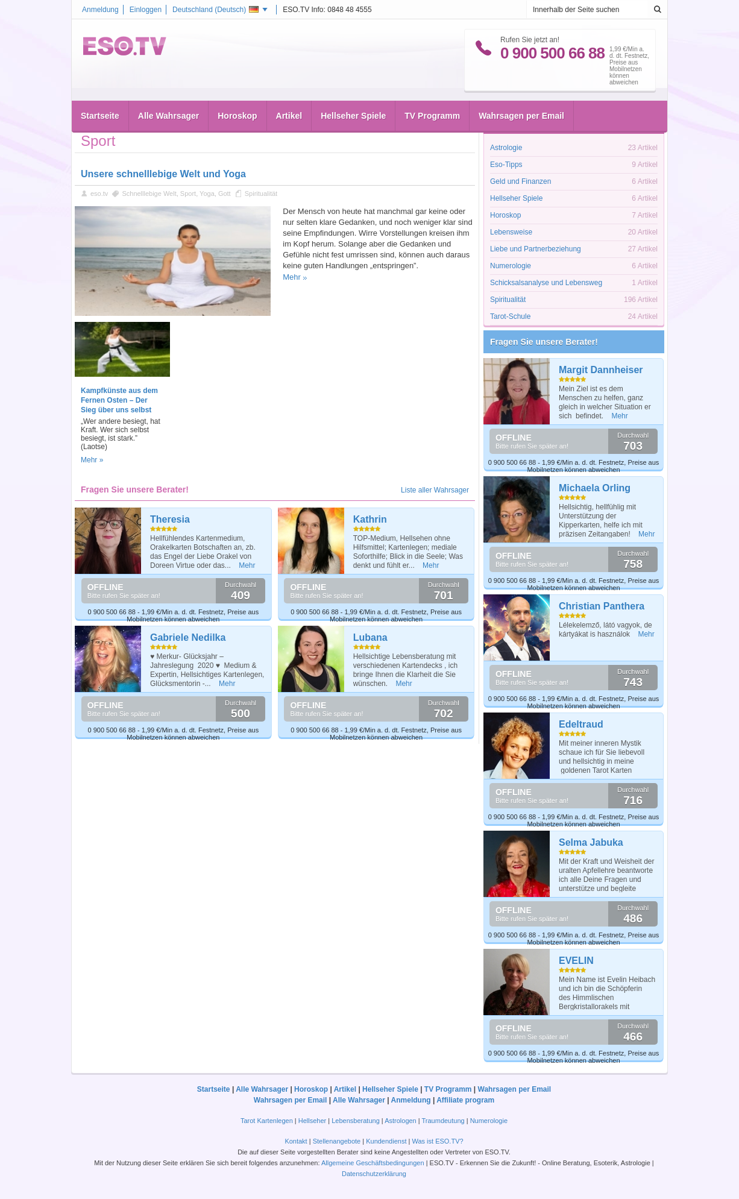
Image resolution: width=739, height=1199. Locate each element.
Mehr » (92, 460)
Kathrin (370, 519)
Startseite (100, 116)
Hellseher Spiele (353, 116)
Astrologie (506, 147)
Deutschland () (215, 9)
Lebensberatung (356, 1120)
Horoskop (237, 116)
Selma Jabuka (591, 842)
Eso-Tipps (506, 164)
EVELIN (576, 960)
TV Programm (432, 116)
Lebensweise (511, 232)
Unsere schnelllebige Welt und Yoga (163, 174)
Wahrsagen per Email (521, 116)
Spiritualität (261, 193)
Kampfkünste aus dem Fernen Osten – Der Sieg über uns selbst (119, 400)
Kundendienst (386, 1141)
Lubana (370, 637)
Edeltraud (581, 724)
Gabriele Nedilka (187, 637)
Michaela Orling (595, 488)
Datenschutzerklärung (374, 1173)
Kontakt (296, 1141)
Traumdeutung (443, 1120)
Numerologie (510, 266)
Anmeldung (100, 9)
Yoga (207, 193)
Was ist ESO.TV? (437, 1141)
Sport (188, 193)
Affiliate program (465, 1100)
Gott (224, 193)
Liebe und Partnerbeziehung (535, 249)
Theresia (170, 519)
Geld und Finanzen (520, 181)
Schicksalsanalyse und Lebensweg (546, 283)
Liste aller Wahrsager (435, 490)
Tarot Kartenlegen (267, 1120)
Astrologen (401, 1120)
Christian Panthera (601, 606)
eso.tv (99, 193)
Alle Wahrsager (168, 116)
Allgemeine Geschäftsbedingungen (372, 1162)
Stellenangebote (338, 1141)
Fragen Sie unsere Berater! (544, 342)
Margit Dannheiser (601, 370)
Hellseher (312, 1120)
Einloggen (146, 9)
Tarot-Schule (510, 316)
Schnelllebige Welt (149, 193)
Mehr (292, 277)
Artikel (289, 116)
